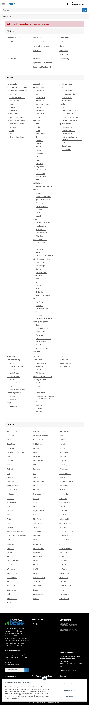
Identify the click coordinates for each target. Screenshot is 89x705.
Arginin (38, 127)
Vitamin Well (63, 536)
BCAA (12, 130)
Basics (61, 87)
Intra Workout (41, 170)
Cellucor (10, 477)
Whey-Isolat (40, 101)
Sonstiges (39, 163)
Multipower (63, 486)
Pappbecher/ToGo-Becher (42, 376)
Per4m (35, 507)
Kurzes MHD (63, 360)
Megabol (62, 457)
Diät (34, 299)
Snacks (12, 107)
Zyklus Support (41, 292)
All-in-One (39, 236)
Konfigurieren (69, 690)
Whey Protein (40, 97)
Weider (35, 540)
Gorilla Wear (14, 399)
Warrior (9, 540)
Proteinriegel (40, 262)
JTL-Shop (58, 702)
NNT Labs (10, 498)
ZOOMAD (10, 544)
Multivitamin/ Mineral (17, 124)
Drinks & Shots (41, 243)
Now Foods (11, 586)
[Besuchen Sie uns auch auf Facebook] (33, 623)
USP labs (36, 536)
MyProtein (63, 490)
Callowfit (10, 469)
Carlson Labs (38, 594)
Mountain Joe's (12, 486)
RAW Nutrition (64, 515)
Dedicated (36, 469)
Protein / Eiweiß (12, 114)
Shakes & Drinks (41, 272)
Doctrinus (62, 477)
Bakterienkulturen (68, 130)
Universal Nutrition (66, 531)
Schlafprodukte (67, 146)
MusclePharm (12, 598)
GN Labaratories (13, 561)
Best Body (63, 552)
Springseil (39, 405)
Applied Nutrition (65, 548)
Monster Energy (39, 481)
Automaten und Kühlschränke (17, 87)
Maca (38, 282)
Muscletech (37, 490)
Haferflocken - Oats (43, 223)
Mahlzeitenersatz (42, 233)
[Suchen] (42, 10)
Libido (64, 143)
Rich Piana (37, 519)
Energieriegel (40, 266)
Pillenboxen (40, 366)
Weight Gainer (41, 226)
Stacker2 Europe (65, 523)
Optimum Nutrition (66, 502)
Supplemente (14, 110)
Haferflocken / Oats (17, 137)
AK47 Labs (63, 544)
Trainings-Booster (39, 167)
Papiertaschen (41, 363)
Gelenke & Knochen (66, 114)
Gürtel (38, 389)
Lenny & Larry (12, 457)
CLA (37, 312)
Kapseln (39, 147)
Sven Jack (37, 527)
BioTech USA (37, 556)
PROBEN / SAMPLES (17, 97)
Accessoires (37, 360)
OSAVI (35, 569)
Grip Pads (39, 386)
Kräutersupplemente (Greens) (69, 138)
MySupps (10, 494)
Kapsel (38, 144)
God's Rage (11, 444)
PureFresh (63, 511)
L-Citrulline (39, 153)
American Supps (65, 586)
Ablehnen (69, 697)
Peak (9, 507)
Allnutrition (37, 586)
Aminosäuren (12, 127)
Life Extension (64, 431)
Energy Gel (39, 249)
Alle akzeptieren (69, 684)
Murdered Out (12, 490)
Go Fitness (63, 569)
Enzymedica (11, 590)
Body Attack (63, 461)
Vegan (38, 94)
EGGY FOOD (63, 577)
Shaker (38, 370)
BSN (34, 465)
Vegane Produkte (42, 348)
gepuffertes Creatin (43, 200)
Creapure (39, 193)
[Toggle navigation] (3, 4)
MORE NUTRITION (66, 481)
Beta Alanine (40, 134)
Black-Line (10, 461)
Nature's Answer (39, 577)
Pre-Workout (40, 173)
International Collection (15, 452)
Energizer (39, 246)
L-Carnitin (39, 305)
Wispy (9, 581)
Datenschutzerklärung (13, 665)
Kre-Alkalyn (40, 203)
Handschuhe (40, 393)
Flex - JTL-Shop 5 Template (37, 702)
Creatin (35, 190)
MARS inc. (37, 457)
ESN (34, 473)
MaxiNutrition (12, 573)
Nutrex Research (13, 502)
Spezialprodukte (41, 206)
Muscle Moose (38, 565)
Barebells (36, 552)
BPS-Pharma (11, 465)
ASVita (9, 552)
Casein (38, 107)
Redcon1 (10, 519)
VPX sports (11, 569)
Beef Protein (40, 114)
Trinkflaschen (40, 373)
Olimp (35, 502)
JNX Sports (63, 452)
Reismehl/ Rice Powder (44, 186)
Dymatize (10, 481)
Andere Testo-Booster (43, 295)
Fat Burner (39, 302)
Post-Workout (41, 177)
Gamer (38, 325)
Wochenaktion (64, 366)
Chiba (61, 556)
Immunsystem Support (70, 94)
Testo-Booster (38, 275)
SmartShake (37, 523)
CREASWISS (11, 436)
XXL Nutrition (64, 540)
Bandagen (39, 383)
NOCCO (36, 498)
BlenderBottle (38, 461)
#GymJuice (37, 544)
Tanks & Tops (14, 373)
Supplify (10, 527)
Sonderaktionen (65, 363)
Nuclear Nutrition (65, 565)
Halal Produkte (41, 332)
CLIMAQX (36, 477)
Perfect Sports (64, 573)
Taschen (39, 408)
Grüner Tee (40, 315)
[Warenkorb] (78, 4)
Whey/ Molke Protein (17, 117)
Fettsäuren (63, 104)
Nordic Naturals (39, 431)
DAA (37, 279)
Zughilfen (39, 412)
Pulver (38, 160)
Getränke (13, 94)
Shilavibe (36, 581)
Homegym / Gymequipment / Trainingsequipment (46, 397)
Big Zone (10, 556)
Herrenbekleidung (13, 376)
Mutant (36, 561)
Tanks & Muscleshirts (17, 389)
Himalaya (10, 448)
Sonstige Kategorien (40, 322)
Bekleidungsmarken (14, 393)
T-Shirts (12, 370)
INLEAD (36, 448)
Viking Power (64, 594)
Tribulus (38, 285)
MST (35, 486)
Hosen (12, 363)
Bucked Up (63, 465)
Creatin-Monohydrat (43, 196)
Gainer (9, 134)
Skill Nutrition (11, 577)
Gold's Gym (13, 396)
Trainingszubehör (39, 380)
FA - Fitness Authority (41, 436)
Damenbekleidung (13, 360)
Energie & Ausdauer (40, 239)
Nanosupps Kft (38, 494)
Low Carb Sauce (42, 308)
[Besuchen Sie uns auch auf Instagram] (36, 623)
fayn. (61, 436)
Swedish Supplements (15, 531)
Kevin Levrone (12, 565)
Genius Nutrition (39, 440)
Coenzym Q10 (67, 134)
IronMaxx (36, 452)
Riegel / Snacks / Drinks (41, 259)
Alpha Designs (38, 548)
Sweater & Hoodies (16, 366)
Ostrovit (36, 598)
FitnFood (10, 440)
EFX (8, 473)
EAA (37, 137)
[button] (67, 3)
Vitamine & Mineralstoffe (16, 120)
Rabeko (36, 515)
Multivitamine (67, 101)
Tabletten (39, 210)
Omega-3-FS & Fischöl (70, 110)
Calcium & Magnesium (70, 117)
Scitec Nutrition (64, 519)
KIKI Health (63, 581)
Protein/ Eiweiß (15, 101)
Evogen (36, 590)
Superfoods (66, 149)
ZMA (37, 289)
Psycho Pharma (39, 511)
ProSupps (63, 561)
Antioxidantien (67, 127)
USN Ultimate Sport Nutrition (17, 536)
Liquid (38, 117)
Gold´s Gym (37, 444)
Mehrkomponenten (42, 104)
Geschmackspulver (42, 328)
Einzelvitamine (67, 91)
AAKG (38, 124)
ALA (63, 107)
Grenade (62, 444)
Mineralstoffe (67, 97)
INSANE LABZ (64, 448)
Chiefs (61, 590)
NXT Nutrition (12, 431)
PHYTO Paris (11, 602)
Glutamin (39, 140)
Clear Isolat (40, 91)
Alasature (10, 548)
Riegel (12, 104)
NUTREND (63, 498)
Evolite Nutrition (65, 473)
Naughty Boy (64, 494)
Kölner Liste (40, 335)
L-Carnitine (40, 150)
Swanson (62, 527)
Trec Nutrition (38, 531)
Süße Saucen (40, 345)
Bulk (8, 594)
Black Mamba (64, 598)
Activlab (36, 573)
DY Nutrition (63, 469)
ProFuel (10, 511)
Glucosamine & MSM (69, 120)
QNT (8, 515)
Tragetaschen (14, 406)
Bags (9, 403)
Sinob (9, 523)
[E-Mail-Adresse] (14, 670)
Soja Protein (40, 110)
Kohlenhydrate (38, 183)
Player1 (62, 507)
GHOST (62, 440)
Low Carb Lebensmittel (44, 318)
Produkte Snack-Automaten (17, 91)
